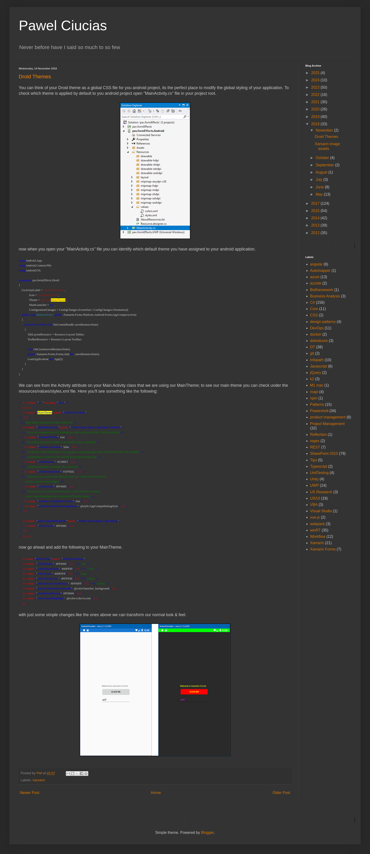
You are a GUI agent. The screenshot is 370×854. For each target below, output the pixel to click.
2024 (316, 80)
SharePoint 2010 (324, 453)
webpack (317, 524)
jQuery (315, 373)
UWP (314, 485)
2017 (316, 203)
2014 (316, 218)
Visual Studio (321, 511)
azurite (315, 283)
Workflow (318, 537)
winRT (315, 530)
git (312, 353)
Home (156, 793)
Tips (313, 460)
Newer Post (29, 793)
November (325, 130)
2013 (316, 225)
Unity (314, 479)
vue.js (315, 517)
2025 (316, 73)
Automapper (320, 271)
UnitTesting (319, 473)
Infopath (317, 360)
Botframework (321, 290)
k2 (312, 379)
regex (314, 441)
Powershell (319, 411)
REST (315, 447)
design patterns (323, 322)
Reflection (318, 434)
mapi (314, 392)
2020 (316, 109)
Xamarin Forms (323, 549)
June (320, 187)
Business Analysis (325, 296)
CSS (314, 315)
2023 (316, 87)
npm (313, 398)
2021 (316, 102)
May (320, 194)
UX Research (321, 492)
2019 (316, 117)
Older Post (281, 793)
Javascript (318, 366)
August (322, 172)
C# (312, 302)
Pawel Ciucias (63, 25)
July (319, 180)
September (325, 165)
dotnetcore (319, 341)
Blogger (207, 833)
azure (314, 277)
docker (315, 334)
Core (314, 309)
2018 (316, 124)
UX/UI (315, 498)
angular (316, 264)
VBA (314, 505)
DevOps (317, 328)
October (323, 158)
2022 (316, 95)
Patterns (317, 404)
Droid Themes (326, 137)
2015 (316, 211)
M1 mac (316, 385)
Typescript (318, 466)
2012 (316, 233)
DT (312, 347)
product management (327, 417)
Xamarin (38, 780)
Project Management (327, 424)
